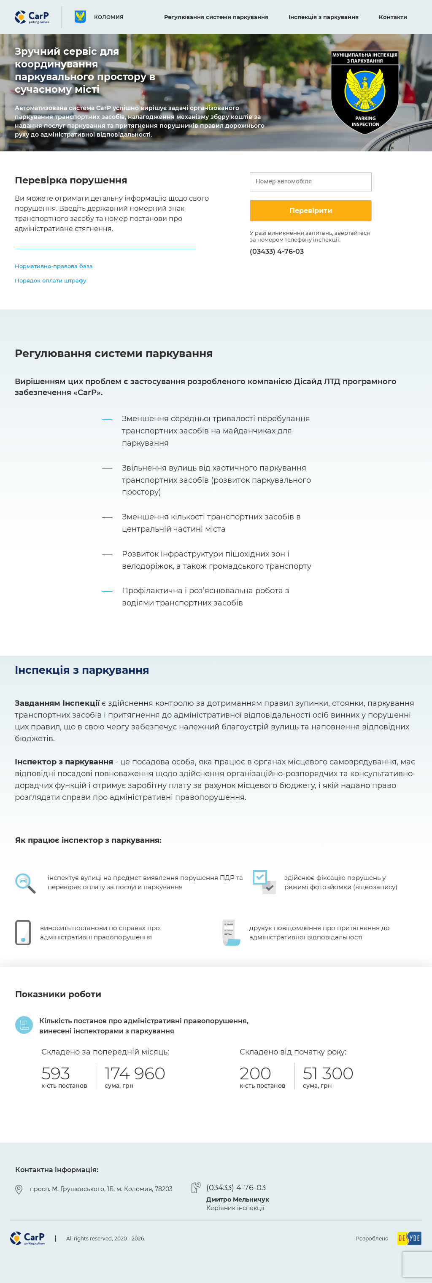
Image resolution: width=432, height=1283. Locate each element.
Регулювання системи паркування (216, 16)
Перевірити (310, 211)
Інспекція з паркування (324, 16)
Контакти (393, 16)
